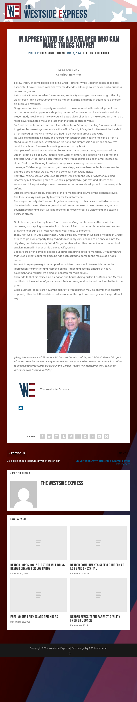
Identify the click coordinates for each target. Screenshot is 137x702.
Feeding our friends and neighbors (34, 617)
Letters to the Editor (96, 53)
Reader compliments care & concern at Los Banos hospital (97, 567)
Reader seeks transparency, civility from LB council (95, 619)
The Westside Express (52, 53)
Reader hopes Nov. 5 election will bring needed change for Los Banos (37, 567)
